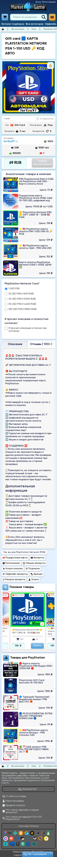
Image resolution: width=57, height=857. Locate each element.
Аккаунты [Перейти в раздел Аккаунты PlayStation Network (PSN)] (37, 558)
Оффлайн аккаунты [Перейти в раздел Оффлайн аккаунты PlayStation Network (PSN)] (15, 574)
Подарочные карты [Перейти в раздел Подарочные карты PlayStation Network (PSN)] (15, 558)
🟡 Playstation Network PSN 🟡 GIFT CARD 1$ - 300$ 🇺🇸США (27, 631)
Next (51, 622)
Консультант (27, 789)
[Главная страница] (3, 29)
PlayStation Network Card (22, 283)
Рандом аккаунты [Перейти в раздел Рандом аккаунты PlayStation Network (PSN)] (14, 579)
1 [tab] (28, 111)
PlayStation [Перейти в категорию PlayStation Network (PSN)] (36, 657)
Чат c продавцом (35, 854)
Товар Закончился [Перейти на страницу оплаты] (42, 163)
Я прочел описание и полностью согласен (26, 321)
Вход (38, 2)
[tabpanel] (28, 87)
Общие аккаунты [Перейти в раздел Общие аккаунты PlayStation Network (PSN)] (34, 563)
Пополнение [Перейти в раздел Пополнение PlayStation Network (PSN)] (11, 563)
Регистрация (48, 2)
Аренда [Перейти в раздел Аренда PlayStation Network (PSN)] (36, 574)
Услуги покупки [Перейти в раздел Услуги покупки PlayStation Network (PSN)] (13, 568)
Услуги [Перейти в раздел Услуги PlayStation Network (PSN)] (33, 579)
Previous (6, 622)
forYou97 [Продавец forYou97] (10, 141)
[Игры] (34, 29)
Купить (37, 645)
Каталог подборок (13, 24)
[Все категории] (17, 29)
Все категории (34, 24)
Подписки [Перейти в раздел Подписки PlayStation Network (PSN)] (33, 568)
